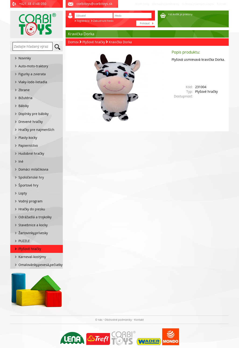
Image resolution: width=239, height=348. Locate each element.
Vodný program (30, 201)
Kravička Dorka (120, 42)
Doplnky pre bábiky (33, 113)
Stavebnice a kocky (33, 225)
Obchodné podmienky (165, 4)
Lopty (22, 193)
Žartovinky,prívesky (33, 233)
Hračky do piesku (31, 209)
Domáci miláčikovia (33, 169)
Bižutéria (25, 98)
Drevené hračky (30, 121)
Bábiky (23, 106)
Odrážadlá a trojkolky (35, 217)
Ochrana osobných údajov (198, 4)
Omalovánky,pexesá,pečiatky (40, 264)
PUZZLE (24, 241)
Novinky (24, 58)
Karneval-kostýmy (32, 257)
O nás (98, 319)
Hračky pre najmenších (36, 129)
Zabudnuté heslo (103, 20)
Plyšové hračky (93, 42)
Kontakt (221, 4)
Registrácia (83, 20)
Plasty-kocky (27, 137)
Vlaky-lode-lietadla (32, 82)
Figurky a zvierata (32, 74)
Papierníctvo (28, 145)
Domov (73, 42)
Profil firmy (142, 4)
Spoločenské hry (31, 177)
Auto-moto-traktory (33, 66)
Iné (20, 161)
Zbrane (24, 90)
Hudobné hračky (31, 153)
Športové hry (28, 185)
